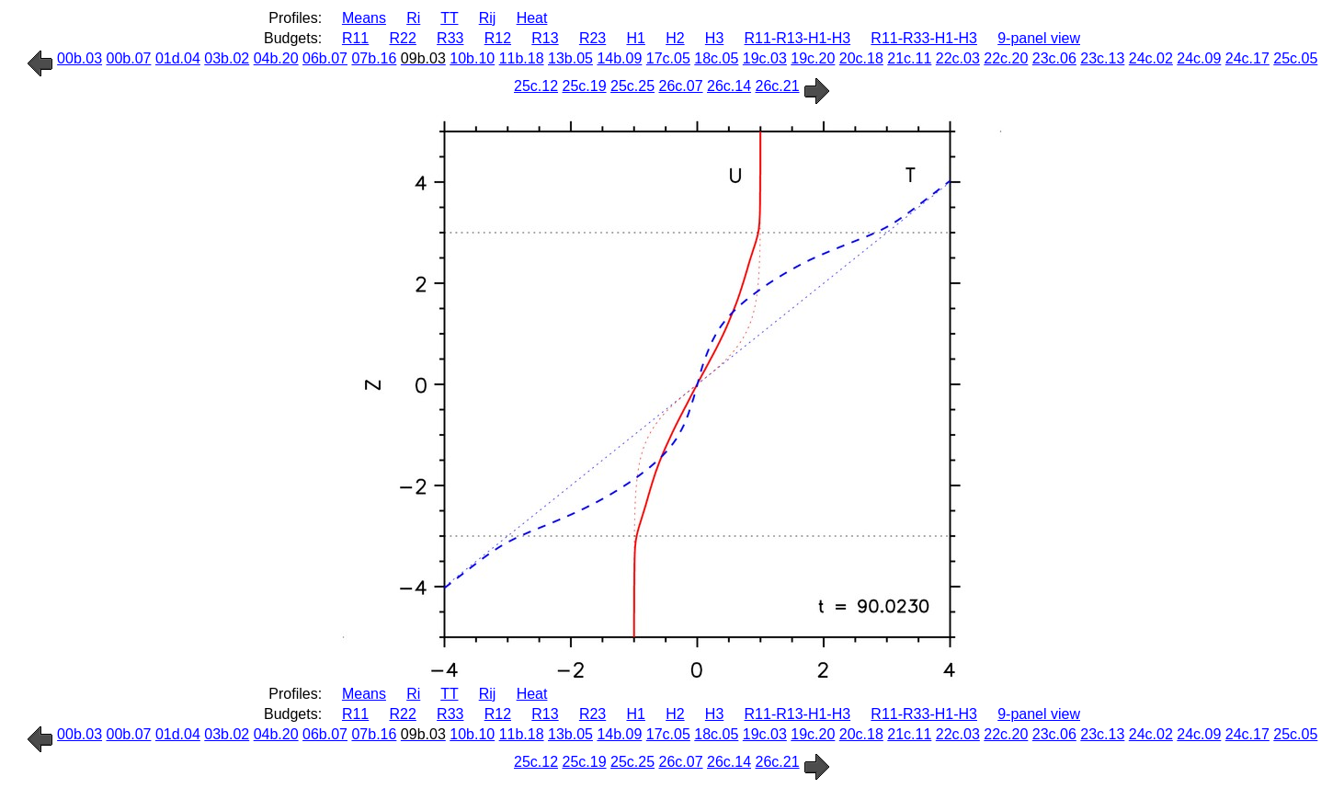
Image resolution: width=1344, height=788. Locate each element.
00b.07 (129, 58)
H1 (635, 38)
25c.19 (585, 86)
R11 (355, 38)
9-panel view (1038, 38)
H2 (675, 38)
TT (449, 18)
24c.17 (1247, 58)
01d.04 (177, 58)
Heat (532, 18)
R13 (544, 38)
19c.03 (765, 58)
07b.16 (373, 58)
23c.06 (1054, 58)
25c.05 (1295, 58)
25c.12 (536, 86)
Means (364, 18)
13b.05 (570, 58)
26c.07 (681, 86)
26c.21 (778, 86)
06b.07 (324, 58)
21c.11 (909, 58)
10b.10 (472, 58)
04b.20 (276, 58)
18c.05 (716, 58)
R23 (592, 38)
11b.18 (521, 58)
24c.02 (1151, 58)
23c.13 (1102, 58)
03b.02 (226, 58)
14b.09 (619, 58)
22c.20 (1006, 58)
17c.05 (668, 58)
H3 (714, 38)
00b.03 (79, 58)
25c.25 (632, 86)
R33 (450, 38)
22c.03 (958, 58)
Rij (487, 18)
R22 (403, 38)
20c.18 (861, 58)
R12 (497, 38)
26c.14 (729, 86)
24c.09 (1199, 58)
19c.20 (813, 58)
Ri (413, 18)
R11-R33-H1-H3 (924, 38)
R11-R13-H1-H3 (798, 38)
